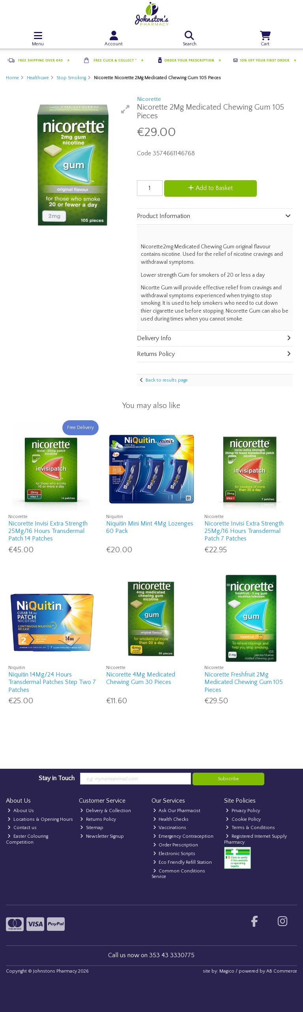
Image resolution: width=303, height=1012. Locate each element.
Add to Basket (210, 188)
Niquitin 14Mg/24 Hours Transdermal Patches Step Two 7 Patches (52, 682)
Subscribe (228, 778)
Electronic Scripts (174, 853)
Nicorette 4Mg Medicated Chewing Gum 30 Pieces (140, 678)
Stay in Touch (57, 778)
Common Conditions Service (179, 873)
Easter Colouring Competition (27, 839)
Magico (226, 971)
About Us (20, 810)
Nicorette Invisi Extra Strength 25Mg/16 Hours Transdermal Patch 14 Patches (48, 531)
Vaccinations (170, 827)
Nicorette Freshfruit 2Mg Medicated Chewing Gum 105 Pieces (243, 682)
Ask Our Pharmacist (177, 810)
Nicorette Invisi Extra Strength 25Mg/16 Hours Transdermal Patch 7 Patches (244, 531)
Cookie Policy (243, 819)
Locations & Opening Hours (40, 819)
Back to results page (167, 380)
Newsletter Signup (102, 836)
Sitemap (91, 827)
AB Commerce (281, 971)
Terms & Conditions (250, 827)
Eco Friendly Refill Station (182, 862)
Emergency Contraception (183, 836)
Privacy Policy (243, 810)
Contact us (22, 827)
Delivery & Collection (105, 810)
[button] (125, 109)
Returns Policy (98, 819)
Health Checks (171, 819)
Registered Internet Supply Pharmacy (255, 839)
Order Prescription (175, 845)
